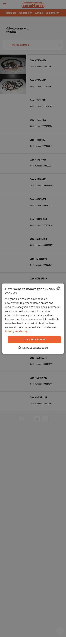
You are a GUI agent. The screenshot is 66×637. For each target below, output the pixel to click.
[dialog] (33, 318)
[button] (33, 347)
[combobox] (58, 288)
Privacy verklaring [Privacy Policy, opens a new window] (16, 331)
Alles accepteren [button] (34, 339)
